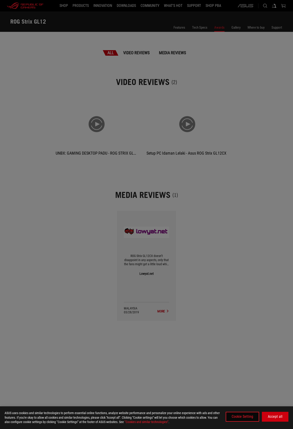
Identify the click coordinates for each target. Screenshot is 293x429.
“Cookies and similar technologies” (146, 422)
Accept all (275, 416)
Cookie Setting (242, 416)
